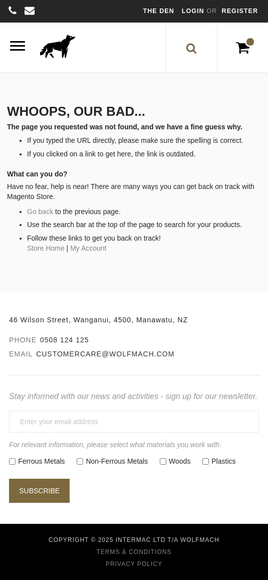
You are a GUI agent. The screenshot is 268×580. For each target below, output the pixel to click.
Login (194, 11)
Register (240, 11)
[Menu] (17, 47)
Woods (179, 461)
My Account (88, 248)
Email (21, 354)
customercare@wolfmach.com (105, 354)
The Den (158, 11)
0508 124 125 (64, 340)
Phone (23, 340)
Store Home (46, 248)
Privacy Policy (134, 563)
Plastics (223, 461)
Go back (40, 212)
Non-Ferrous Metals (117, 461)
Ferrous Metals (41, 461)
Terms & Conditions (133, 551)
